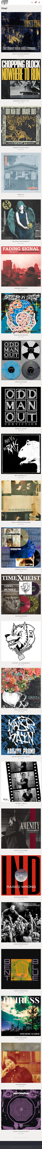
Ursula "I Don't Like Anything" (21, 709)
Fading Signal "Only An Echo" (21, 288)
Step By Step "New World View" (21, 335)
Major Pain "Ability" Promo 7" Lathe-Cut (21, 756)
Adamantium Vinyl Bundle (21, 569)
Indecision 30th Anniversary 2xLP (21, 944)
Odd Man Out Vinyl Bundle (21, 382)
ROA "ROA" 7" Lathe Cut (21, 803)
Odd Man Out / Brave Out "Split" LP (21, 147)
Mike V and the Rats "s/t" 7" (21, 475)
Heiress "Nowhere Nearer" (21, 1037)
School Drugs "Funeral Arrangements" (21, 241)
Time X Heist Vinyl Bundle (21, 616)
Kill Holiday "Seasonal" (21, 1084)
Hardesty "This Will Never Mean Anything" (21, 522)
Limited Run (29, 1147)
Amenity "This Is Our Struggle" (21, 850)
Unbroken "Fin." (21, 194)
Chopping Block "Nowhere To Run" (21, 100)
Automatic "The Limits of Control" (21, 1131)
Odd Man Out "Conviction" (21, 428)
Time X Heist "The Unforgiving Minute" (21, 663)
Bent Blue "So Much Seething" (21, 990)
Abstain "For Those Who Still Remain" (21, 54)
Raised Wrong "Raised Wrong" (21, 897)
